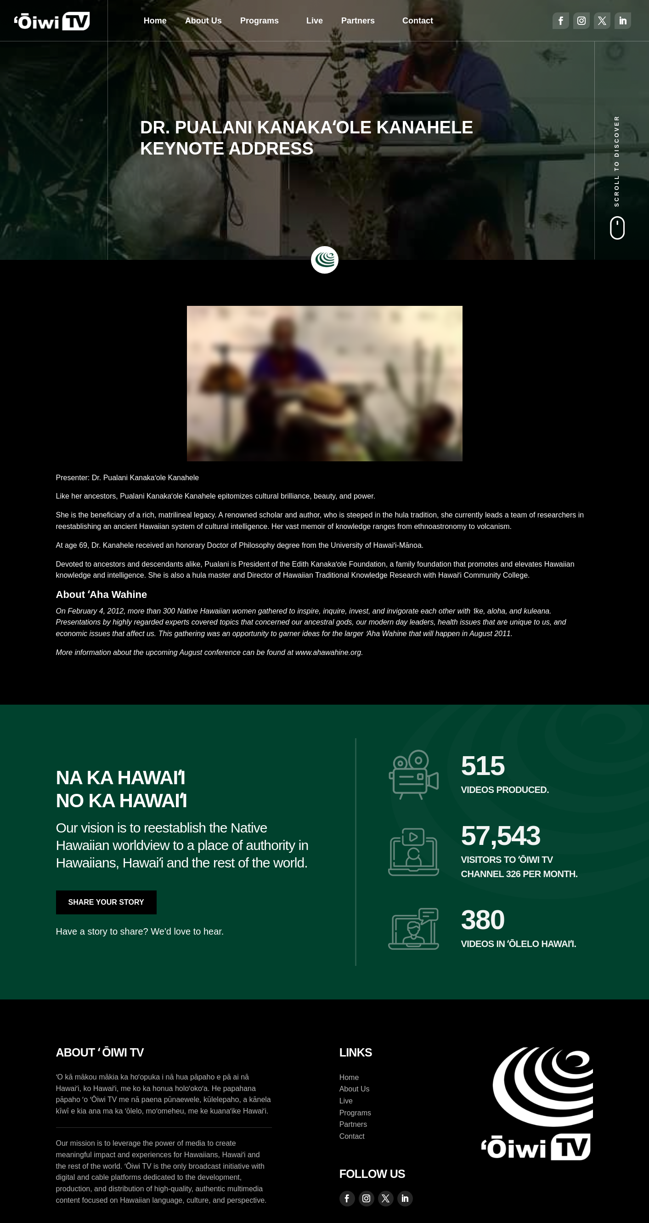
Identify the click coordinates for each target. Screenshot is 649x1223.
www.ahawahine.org (328, 652)
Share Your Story (106, 902)
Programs (259, 20)
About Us (203, 20)
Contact (417, 20)
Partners (358, 20)
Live (314, 20)
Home (155, 20)
